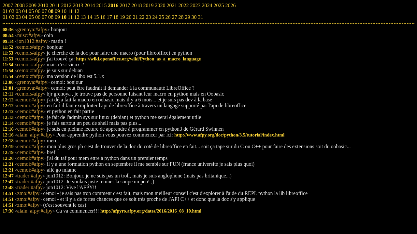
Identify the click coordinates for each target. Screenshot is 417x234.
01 (5, 17)
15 (96, 17)
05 (31, 17)
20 (128, 17)
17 (109, 17)
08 (50, 17)
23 (148, 17)
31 (200, 17)
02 (11, 17)
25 (161, 17)
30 (193, 17)
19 (122, 17)
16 (102, 17)
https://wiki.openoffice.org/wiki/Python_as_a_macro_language (138, 58)
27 (174, 17)
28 (180, 17)
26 (167, 17)
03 (18, 17)
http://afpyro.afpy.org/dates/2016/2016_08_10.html (150, 211)
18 (115, 17)
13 (83, 17)
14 (89, 17)
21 (135, 17)
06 (37, 17)
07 (44, 17)
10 (63, 17)
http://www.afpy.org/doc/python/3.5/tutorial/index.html (229, 134)
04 (24, 17)
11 (70, 17)
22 (141, 17)
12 (76, 17)
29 (187, 17)
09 (57, 17)
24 (154, 17)
